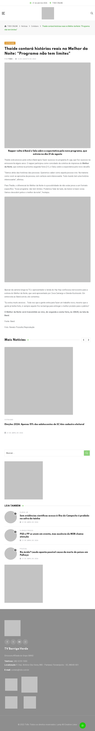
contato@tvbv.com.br (20, 667)
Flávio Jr (24, 511)
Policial (23, 547)
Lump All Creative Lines (67, 722)
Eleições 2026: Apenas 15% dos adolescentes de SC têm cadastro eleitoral (44, 423)
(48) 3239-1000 (20, 658)
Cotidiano (8, 418)
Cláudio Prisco (26, 529)
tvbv (10, 57)
